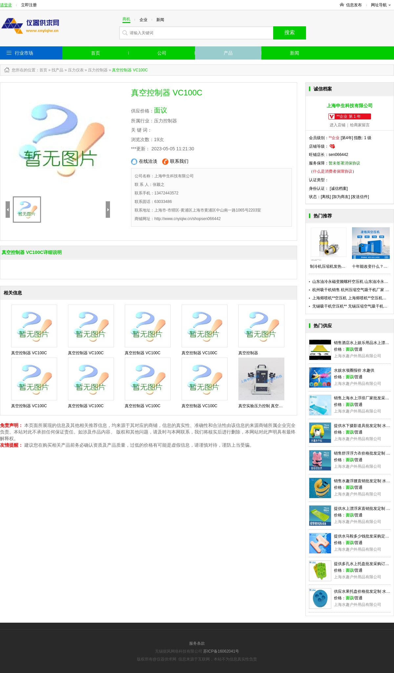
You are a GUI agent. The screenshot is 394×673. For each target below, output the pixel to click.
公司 (161, 53)
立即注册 (29, 5)
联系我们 (175, 162)
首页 (95, 53)
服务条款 (197, 643)
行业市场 (24, 53)
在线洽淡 (144, 162)
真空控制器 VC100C (29, 353)
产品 (228, 53)
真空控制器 (248, 353)
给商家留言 (360, 125)
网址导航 (381, 5)
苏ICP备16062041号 (221, 651)
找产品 (57, 70)
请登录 (6, 5)
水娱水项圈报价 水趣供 (354, 370)
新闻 (294, 53)
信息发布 (354, 5)
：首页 (41, 70)
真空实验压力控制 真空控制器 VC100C (272, 406)
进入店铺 (337, 125)
